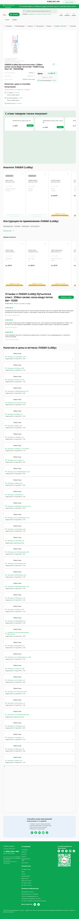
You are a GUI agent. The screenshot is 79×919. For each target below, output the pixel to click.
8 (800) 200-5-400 (53, 1)
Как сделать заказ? (57, 6)
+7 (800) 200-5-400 (11, 851)
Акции (7, 19)
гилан (49, 14)
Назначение (25, 226)
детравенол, (31, 14)
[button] (39, 359)
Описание (17, 226)
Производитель (8, 226)
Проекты (40, 6)
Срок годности (35, 226)
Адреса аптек (47, 6)
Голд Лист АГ (31, 76)
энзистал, (44, 14)
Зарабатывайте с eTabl (29, 6)
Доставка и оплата (70, 6)
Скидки (14, 19)
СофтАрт (21, 910)
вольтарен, (38, 14)
